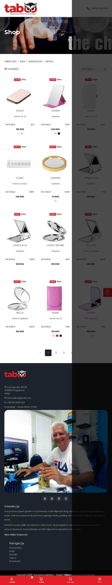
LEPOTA (49, 61)
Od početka (15, 547)
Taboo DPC (10, 61)
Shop (22, 61)
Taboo (12, 557)
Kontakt (13, 554)
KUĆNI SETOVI (35, 61)
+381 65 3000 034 (99, 8)
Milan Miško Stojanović (15, 534)
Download (14, 560)
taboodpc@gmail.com (17, 397)
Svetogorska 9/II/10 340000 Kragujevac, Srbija (15, 390)
